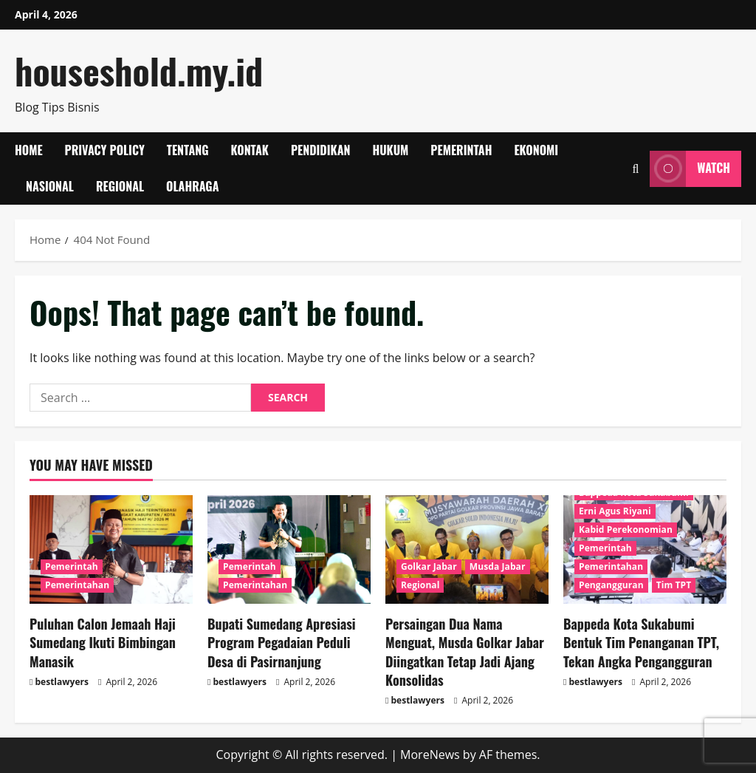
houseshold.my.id (139, 70)
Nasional (50, 186)
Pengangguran (611, 585)
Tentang (188, 150)
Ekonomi (536, 150)
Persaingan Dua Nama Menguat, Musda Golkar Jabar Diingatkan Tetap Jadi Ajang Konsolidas (464, 651)
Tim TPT (674, 585)
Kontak (250, 150)
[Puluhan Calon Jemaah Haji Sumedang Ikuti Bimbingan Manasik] (111, 549)
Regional (120, 186)
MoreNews (430, 754)
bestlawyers (62, 681)
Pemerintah (461, 150)
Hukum (390, 150)
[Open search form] (635, 168)
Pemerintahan (77, 585)
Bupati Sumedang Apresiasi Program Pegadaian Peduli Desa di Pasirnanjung (281, 642)
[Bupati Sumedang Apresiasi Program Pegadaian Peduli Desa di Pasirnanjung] (289, 549)
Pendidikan (321, 150)
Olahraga (192, 186)
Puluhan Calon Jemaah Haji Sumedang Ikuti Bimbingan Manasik (103, 642)
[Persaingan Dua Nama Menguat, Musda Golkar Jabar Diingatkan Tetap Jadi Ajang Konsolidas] (467, 549)
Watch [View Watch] (690, 169)
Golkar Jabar (429, 566)
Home (29, 150)
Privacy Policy (105, 150)
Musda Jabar (498, 566)
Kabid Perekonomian (626, 529)
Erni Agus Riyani (615, 511)
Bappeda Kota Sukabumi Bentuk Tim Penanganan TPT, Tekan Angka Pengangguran (641, 642)
